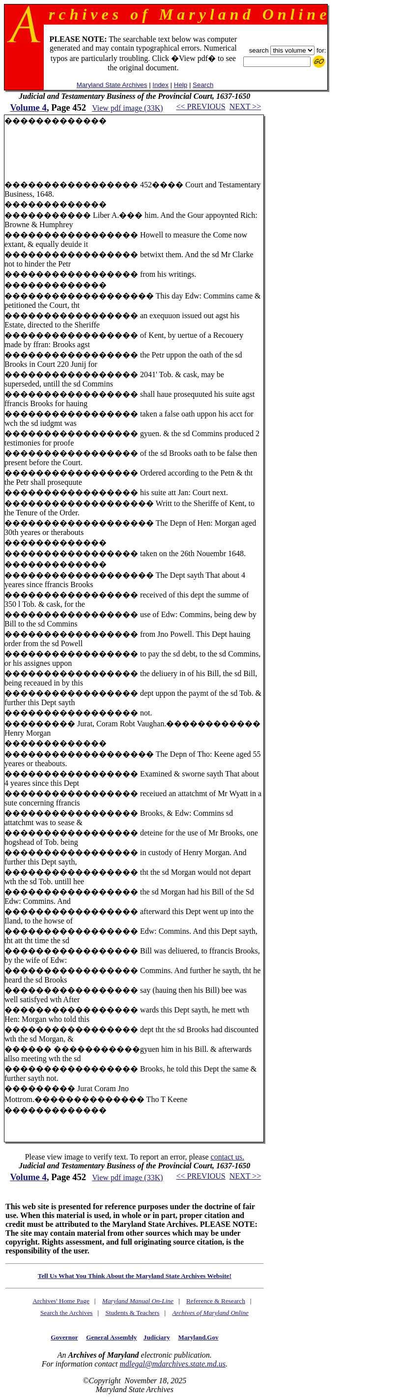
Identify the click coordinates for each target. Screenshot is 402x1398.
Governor (64, 1337)
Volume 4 (28, 107)
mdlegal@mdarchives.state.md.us (172, 1364)
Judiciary (157, 1337)
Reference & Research (215, 1301)
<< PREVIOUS (200, 106)
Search (203, 85)
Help (180, 85)
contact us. (227, 1157)
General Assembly (111, 1337)
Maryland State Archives (112, 85)
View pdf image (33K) (127, 108)
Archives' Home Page (60, 1301)
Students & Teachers (133, 1312)
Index (160, 85)
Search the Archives (66, 1312)
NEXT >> (245, 106)
